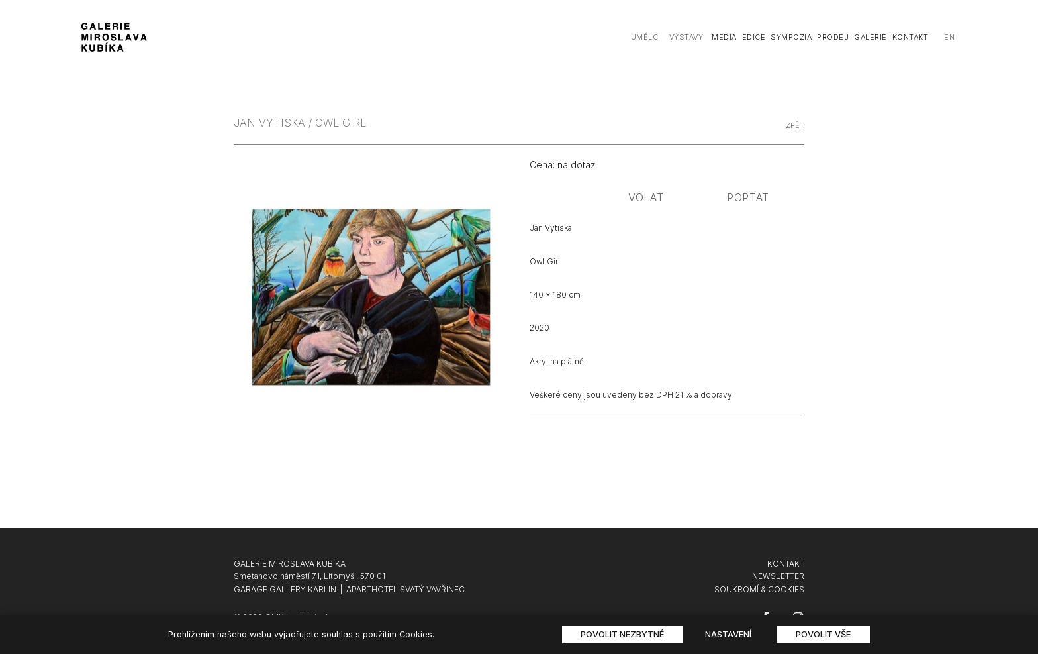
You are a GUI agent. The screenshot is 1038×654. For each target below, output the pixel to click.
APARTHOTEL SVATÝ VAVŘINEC (405, 589)
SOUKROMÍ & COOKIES (759, 589)
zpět (795, 125)
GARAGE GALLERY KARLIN (285, 589)
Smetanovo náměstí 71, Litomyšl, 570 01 (309, 576)
